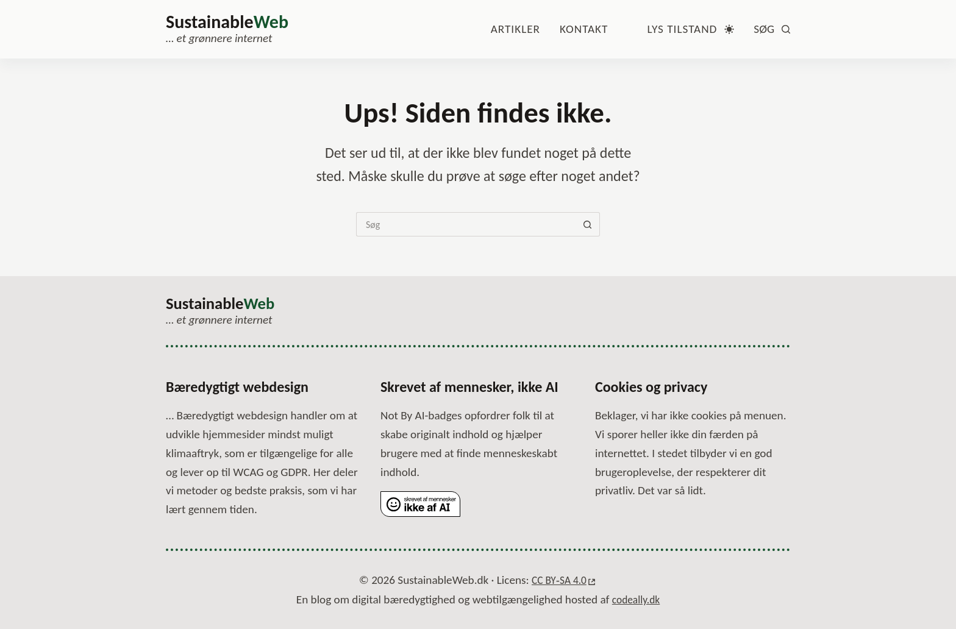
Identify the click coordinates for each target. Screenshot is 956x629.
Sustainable (227, 21)
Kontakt (584, 29)
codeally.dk (636, 599)
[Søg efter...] (466, 224)
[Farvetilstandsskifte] (690, 29)
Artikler (515, 29)
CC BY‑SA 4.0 (558, 581)
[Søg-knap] (588, 224)
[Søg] (772, 29)
